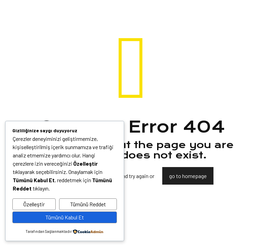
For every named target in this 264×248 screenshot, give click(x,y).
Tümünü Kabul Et (64, 217)
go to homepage (188, 176)
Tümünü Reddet (88, 204)
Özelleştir (34, 204)
